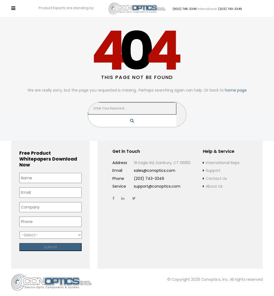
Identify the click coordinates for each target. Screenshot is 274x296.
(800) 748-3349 (185, 9)
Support (213, 170)
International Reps (222, 162)
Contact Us (216, 178)
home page (236, 90)
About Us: (214, 186)
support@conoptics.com (157, 186)
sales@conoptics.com (154, 170)
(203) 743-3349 (230, 9)
